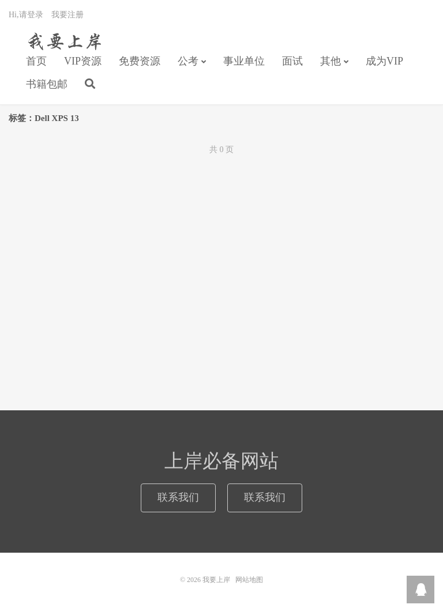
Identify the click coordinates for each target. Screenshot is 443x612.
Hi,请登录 (26, 14)
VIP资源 (83, 61)
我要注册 (67, 14)
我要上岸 (63, 41)
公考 (188, 61)
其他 (330, 61)
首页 (36, 61)
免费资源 (139, 61)
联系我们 (178, 497)
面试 (292, 61)
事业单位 (244, 61)
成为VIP (384, 61)
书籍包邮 (46, 84)
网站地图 (249, 580)
